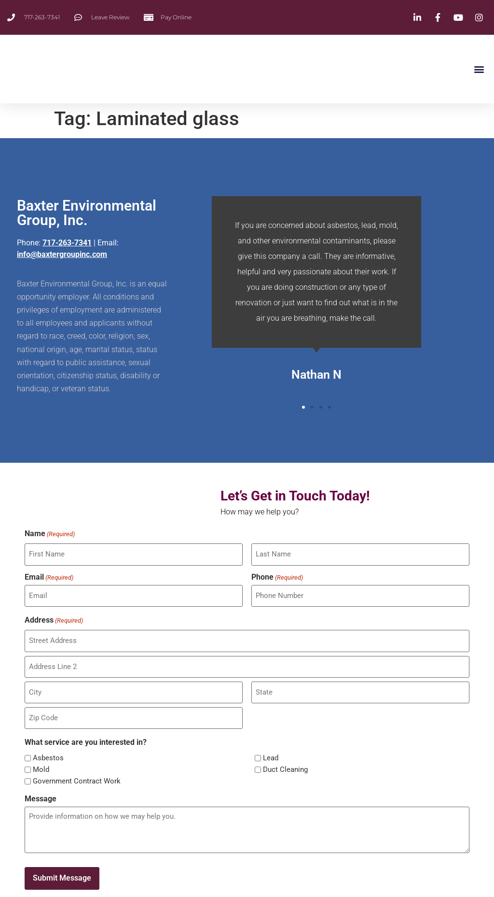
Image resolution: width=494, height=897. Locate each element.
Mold (41, 756)
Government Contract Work (77, 767)
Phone (277, 575)
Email (49, 575)
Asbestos (48, 744)
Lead (270, 744)
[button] (479, 69)
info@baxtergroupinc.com (62, 254)
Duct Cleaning (285, 756)
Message (40, 785)
